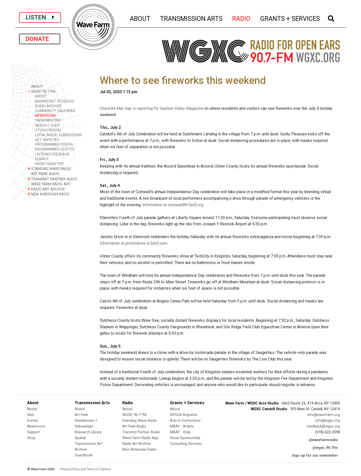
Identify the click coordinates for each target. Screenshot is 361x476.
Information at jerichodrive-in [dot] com (133, 243)
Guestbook (84, 455)
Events (32, 420)
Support (33, 432)
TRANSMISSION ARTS (191, 17)
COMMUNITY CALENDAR (55, 111)
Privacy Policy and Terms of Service (85, 469)
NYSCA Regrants (183, 415)
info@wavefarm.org (323, 415)
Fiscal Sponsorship (185, 438)
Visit (30, 415)
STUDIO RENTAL (48, 130)
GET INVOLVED (47, 140)
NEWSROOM (45, 116)
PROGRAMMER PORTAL (54, 144)
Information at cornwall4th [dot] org (172, 204)
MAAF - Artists (182, 426)
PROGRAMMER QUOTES (54, 149)
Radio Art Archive (136, 444)
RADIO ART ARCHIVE (46, 189)
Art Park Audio (134, 426)
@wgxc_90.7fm (325, 448)
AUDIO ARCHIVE (48, 106)
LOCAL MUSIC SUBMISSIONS (58, 135)
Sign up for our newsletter (315, 455)
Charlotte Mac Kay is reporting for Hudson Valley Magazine (151, 108)
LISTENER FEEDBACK (52, 154)
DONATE (40, 38)
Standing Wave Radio (139, 420)
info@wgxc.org (327, 420)
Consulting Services (186, 444)
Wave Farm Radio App (140, 438)
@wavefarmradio (323, 440)
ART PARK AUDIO (43, 173)
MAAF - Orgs (180, 432)
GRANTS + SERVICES (290, 17)
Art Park (81, 415)
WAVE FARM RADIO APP (49, 184)
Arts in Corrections (185, 420)
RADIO (241, 17)
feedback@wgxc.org (323, 426)
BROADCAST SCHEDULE (54, 101)
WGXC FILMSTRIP (49, 164)
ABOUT (140, 17)
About (32, 409)
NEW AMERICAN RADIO (48, 194)
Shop (31, 438)
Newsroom (36, 426)
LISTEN (40, 17)
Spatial (80, 438)
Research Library (88, 432)
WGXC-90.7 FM (41, 91)
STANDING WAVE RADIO (49, 168)
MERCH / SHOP (47, 125)
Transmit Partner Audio (141, 432)
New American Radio (139, 449)
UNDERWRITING (48, 120)
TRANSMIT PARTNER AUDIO (52, 179)
